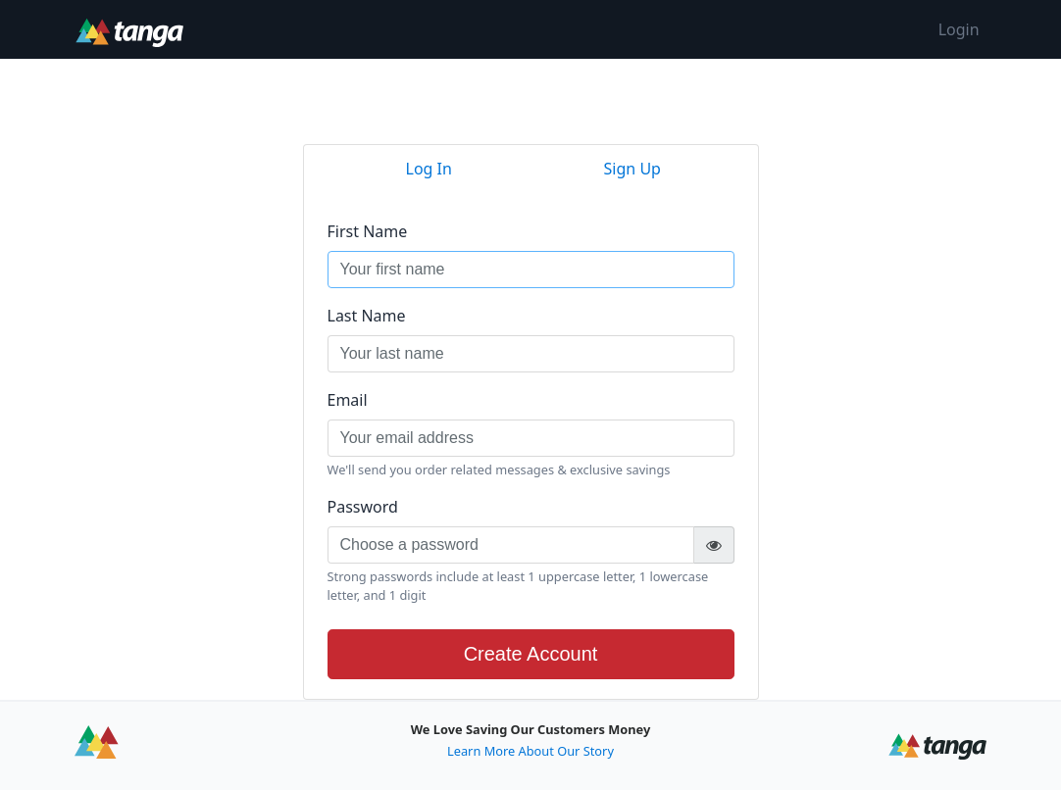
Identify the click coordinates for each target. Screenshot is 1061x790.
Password (363, 507)
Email (348, 400)
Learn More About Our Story (530, 751)
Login (959, 29)
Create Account (531, 654)
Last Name (367, 315)
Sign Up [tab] (632, 168)
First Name (368, 231)
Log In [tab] (429, 168)
